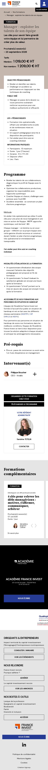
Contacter (24, 446)
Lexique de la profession (14, 701)
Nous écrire (24, 598)
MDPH (15, 317)
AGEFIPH (25, 314)
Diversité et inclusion (12, 712)
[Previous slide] (32, 526)
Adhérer (24, 678)
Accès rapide (41, 10)
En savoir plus (13, 533)
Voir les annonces (24, 688)
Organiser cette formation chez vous (24, 397)
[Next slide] (36, 526)
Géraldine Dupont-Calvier (24, 525)
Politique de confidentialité (24, 754)
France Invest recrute (13, 670)
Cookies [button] (24, 763)
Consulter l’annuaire (24, 650)
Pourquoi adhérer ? (12, 672)
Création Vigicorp (24, 767)
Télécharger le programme (24, 404)
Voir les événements (24, 657)
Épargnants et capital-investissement (20, 704)
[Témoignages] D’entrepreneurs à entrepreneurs (24, 645)
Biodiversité (9, 706)
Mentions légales (24, 758)
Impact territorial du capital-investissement (22, 642)
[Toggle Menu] (4, 4)
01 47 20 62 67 (24, 584)
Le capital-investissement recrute (18, 683)
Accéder (24, 717)
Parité (6, 709)
